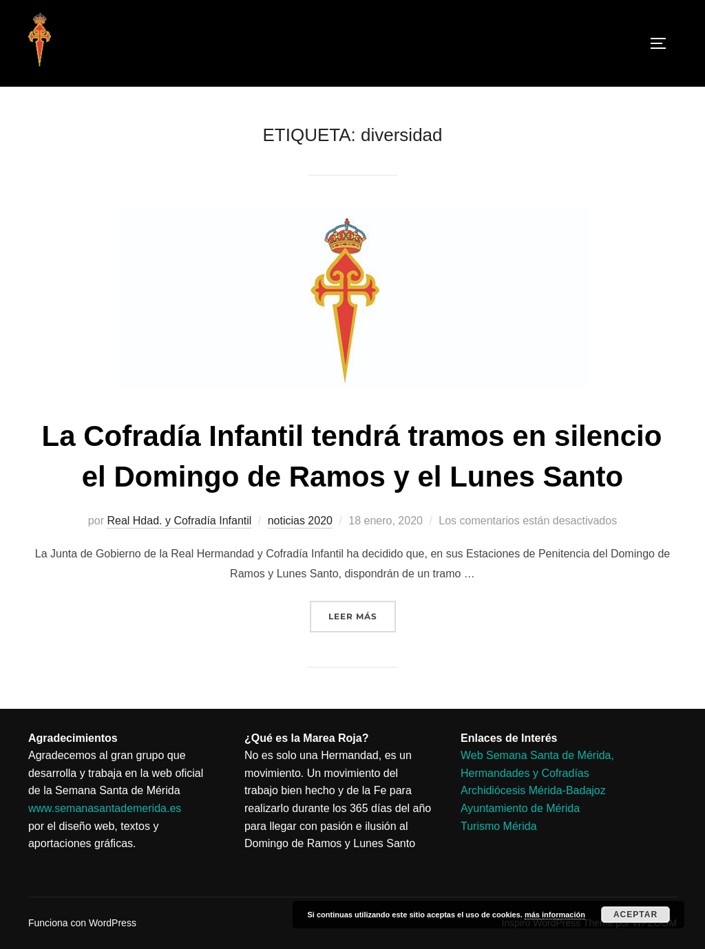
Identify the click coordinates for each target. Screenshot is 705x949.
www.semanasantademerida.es (104, 808)
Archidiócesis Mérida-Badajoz (533, 790)
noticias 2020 (300, 520)
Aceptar (635, 914)
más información (555, 914)
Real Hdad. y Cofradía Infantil (179, 520)
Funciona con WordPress (82, 922)
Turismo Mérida (499, 826)
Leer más (362, 611)
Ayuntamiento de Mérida (520, 808)
